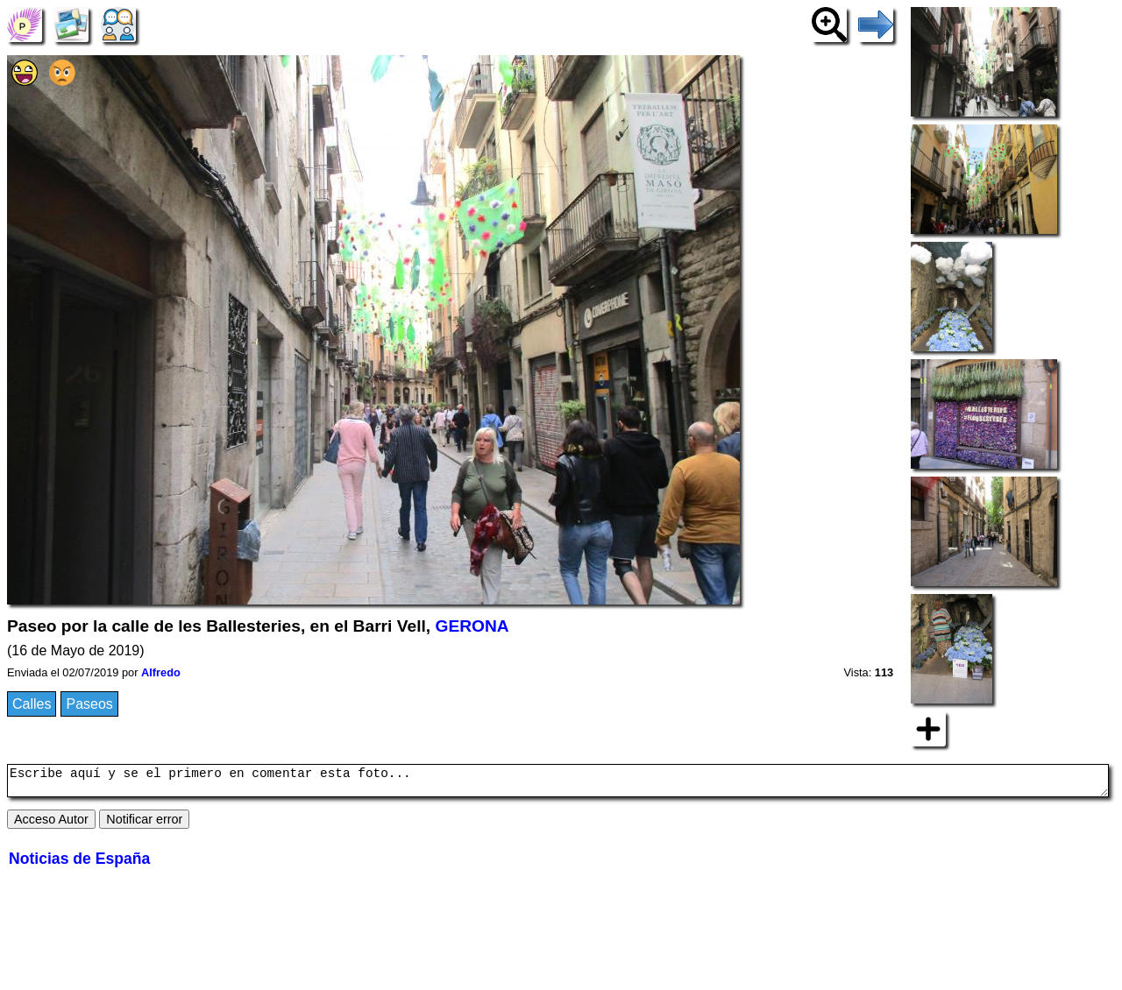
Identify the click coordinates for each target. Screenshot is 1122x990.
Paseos (89, 704)
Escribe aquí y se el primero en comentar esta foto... (558, 783)
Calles (31, 704)
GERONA (471, 626)
